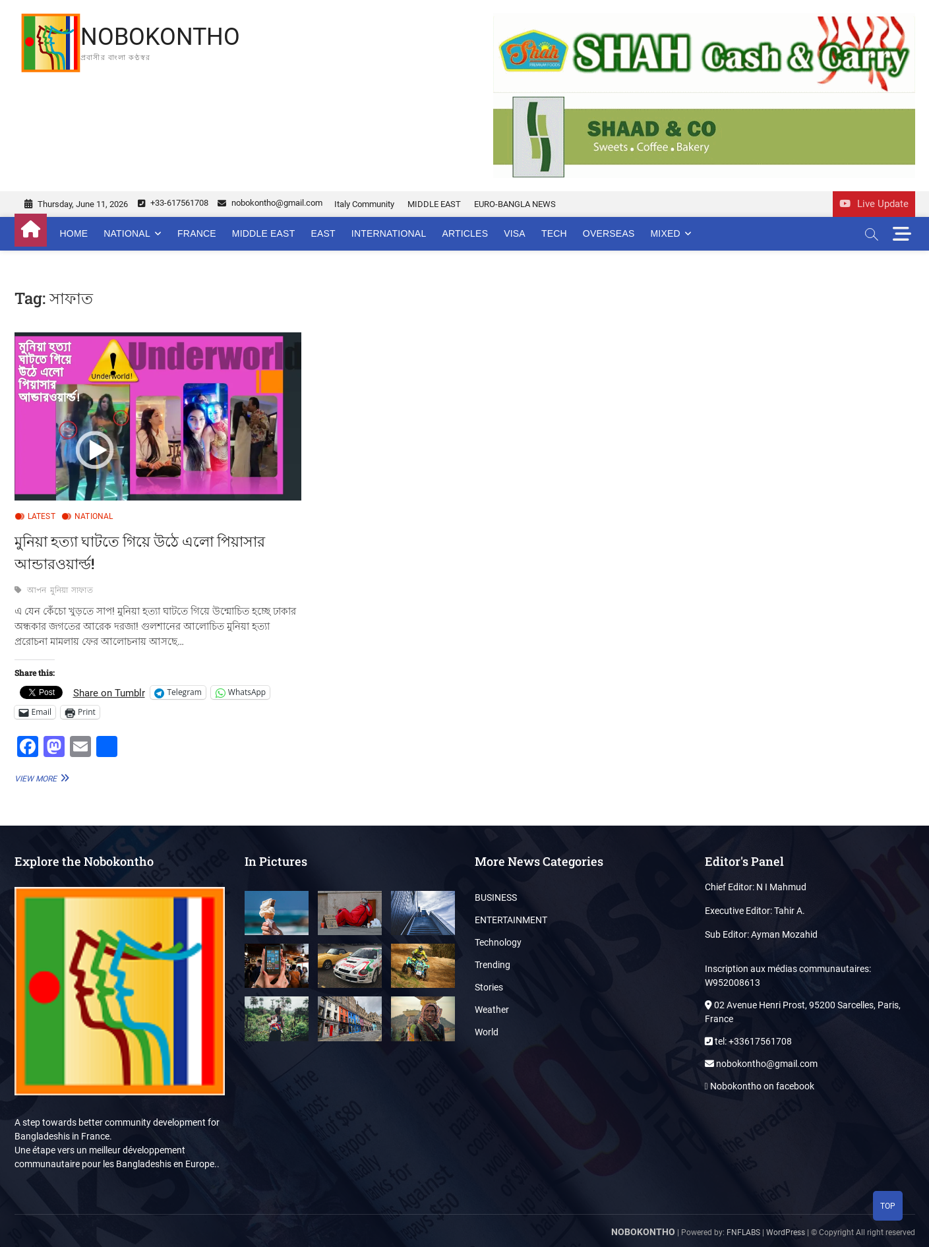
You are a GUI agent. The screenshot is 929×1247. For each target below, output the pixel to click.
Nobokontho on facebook (759, 1086)
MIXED (665, 233)
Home (74, 233)
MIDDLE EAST (434, 204)
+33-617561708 (173, 203)
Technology (498, 942)
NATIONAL (127, 233)
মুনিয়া (59, 590)
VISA (514, 233)
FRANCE (196, 233)
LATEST (41, 516)
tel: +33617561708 (748, 1041)
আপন (37, 590)
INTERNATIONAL (389, 233)
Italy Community (364, 204)
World (486, 1032)
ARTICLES (465, 233)
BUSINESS (496, 897)
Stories (489, 987)
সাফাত (82, 590)
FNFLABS (743, 1232)
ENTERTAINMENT (511, 920)
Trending (492, 964)
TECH (554, 233)
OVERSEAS (609, 233)
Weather (492, 1009)
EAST (323, 233)
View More (40, 778)
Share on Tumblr (109, 692)
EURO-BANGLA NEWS (515, 204)
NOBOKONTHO (160, 37)
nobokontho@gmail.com (270, 203)
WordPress (785, 1232)
